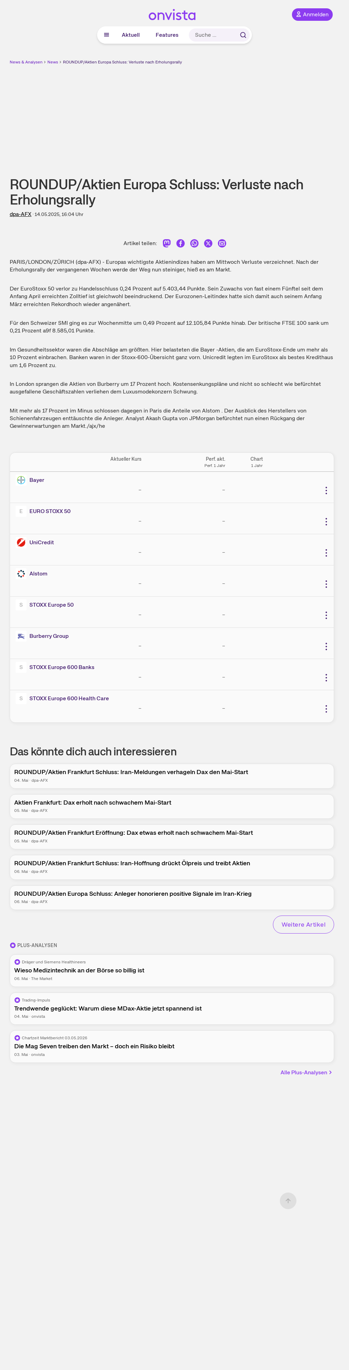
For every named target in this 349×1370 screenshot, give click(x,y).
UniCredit (41, 542)
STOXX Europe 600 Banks (61, 667)
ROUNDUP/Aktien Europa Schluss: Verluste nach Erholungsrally (122, 62)
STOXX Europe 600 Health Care (69, 698)
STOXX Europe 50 (51, 604)
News (52, 62)
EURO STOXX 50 (50, 511)
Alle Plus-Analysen (307, 1072)
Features (167, 34)
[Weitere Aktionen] (326, 490)
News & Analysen (26, 62)
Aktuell (131, 34)
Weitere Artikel (303, 924)
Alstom (38, 573)
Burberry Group (49, 636)
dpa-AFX (20, 214)
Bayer (36, 480)
